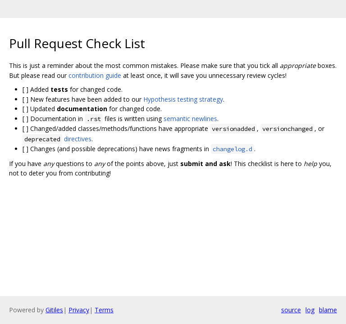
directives (77, 139)
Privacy (78, 310)
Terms (104, 310)
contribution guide (94, 75)
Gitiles (54, 310)
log (309, 310)
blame (328, 310)
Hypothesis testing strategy (183, 99)
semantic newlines (190, 118)
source (291, 310)
